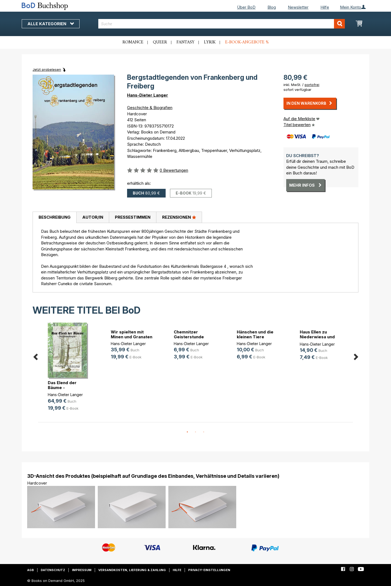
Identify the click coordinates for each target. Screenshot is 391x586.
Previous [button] (35, 356)
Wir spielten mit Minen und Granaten (131, 334)
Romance (132, 42)
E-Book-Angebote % (247, 42)
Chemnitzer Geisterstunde (189, 334)
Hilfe (324, 7)
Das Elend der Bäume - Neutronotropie (64, 387)
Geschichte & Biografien (149, 107)
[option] (69, 371)
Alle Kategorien (50, 23)
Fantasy (185, 42)
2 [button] (195, 432)
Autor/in (92, 217)
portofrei (312, 84)
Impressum (82, 570)
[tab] (54, 218)
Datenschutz (53, 570)
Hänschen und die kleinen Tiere (255, 334)
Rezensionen (179, 217)
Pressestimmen (132, 217)
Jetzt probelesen (47, 69)
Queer (160, 42)
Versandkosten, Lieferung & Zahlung (132, 570)
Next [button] (355, 356)
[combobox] (221, 23)
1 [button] (187, 432)
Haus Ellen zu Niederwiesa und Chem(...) (317, 336)
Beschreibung (55, 217)
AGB (30, 570)
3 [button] (203, 432)
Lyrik (210, 42)
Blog (271, 7)
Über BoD (246, 7)
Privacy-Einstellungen (209, 570)
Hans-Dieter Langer (147, 95)
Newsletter (298, 7)
